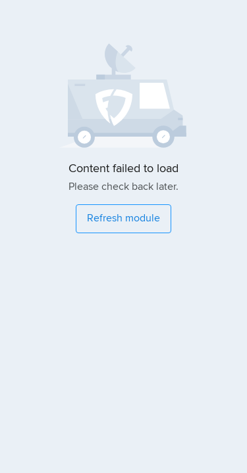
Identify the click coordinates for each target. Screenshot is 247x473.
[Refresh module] (123, 218)
